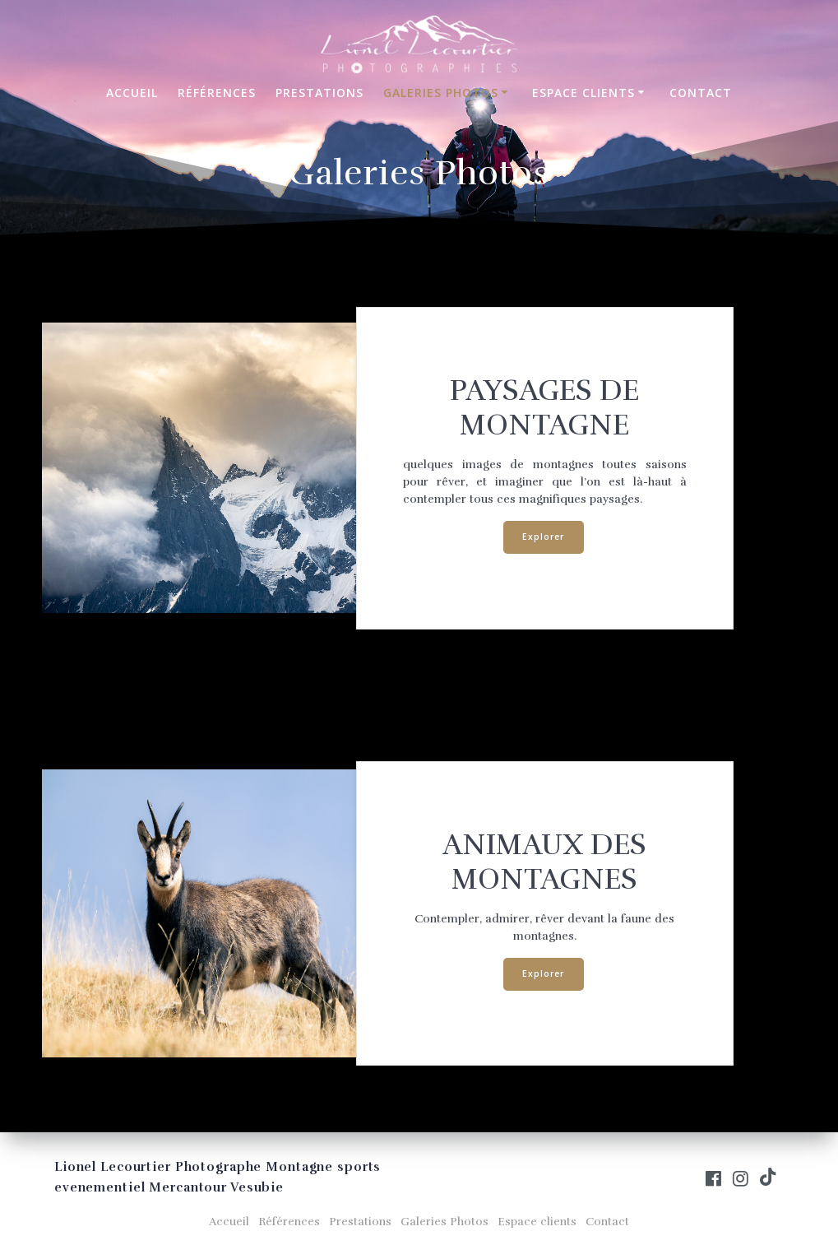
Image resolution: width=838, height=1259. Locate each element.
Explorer (543, 536)
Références (217, 93)
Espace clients (583, 93)
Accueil (132, 93)
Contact (700, 93)
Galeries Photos (440, 93)
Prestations (319, 93)
